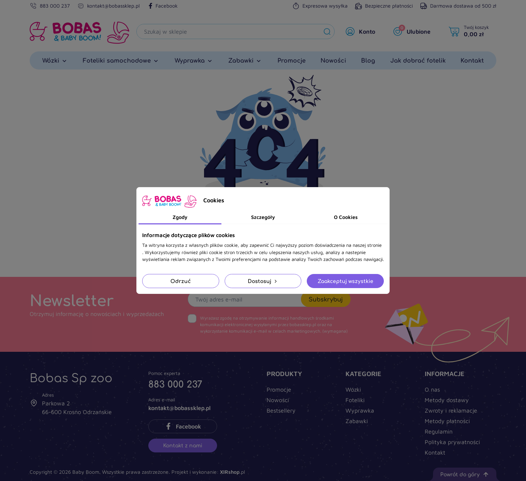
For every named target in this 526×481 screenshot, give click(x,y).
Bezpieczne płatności (384, 6)
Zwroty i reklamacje (451, 410)
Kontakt (435, 452)
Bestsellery (281, 410)
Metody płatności (447, 421)
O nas (432, 389)
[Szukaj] (228, 31)
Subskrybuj (326, 299)
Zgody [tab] (180, 217)
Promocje (279, 389)
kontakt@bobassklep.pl (113, 6)
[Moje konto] (362, 31)
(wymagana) (274, 324)
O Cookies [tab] (346, 217)
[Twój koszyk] (470, 31)
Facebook (162, 5)
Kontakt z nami (182, 445)
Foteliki (355, 400)
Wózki (353, 389)
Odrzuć (180, 281)
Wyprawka (359, 410)
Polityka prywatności (452, 442)
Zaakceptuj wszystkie (345, 281)
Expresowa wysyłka (320, 6)
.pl (232, 472)
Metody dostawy (447, 400)
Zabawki (356, 421)
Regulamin (439, 431)
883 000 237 (55, 6)
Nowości (278, 400)
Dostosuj (263, 281)
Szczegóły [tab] (263, 217)
